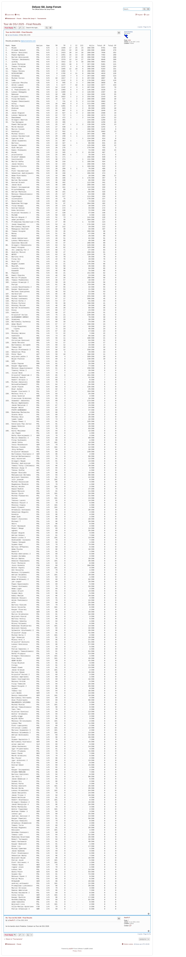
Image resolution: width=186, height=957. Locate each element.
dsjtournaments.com (28, 41)
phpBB (70, 948)
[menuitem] (17, 14)
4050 (129, 40)
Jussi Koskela (128, 32)
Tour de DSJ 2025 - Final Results (22, 24)
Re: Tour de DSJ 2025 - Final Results (19, 918)
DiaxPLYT (127, 917)
